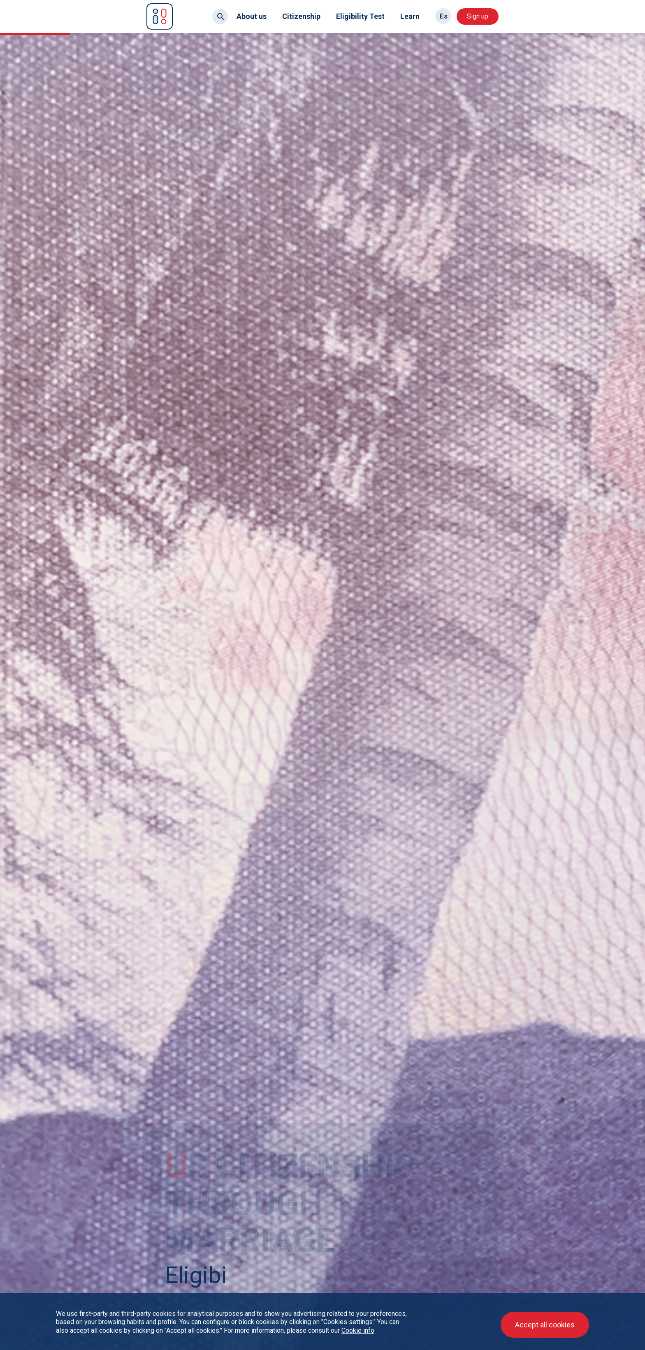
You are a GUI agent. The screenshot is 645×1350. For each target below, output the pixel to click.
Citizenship (301, 16)
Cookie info (357, 1330)
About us (252, 16)
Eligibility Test (360, 16)
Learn (410, 16)
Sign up (477, 16)
